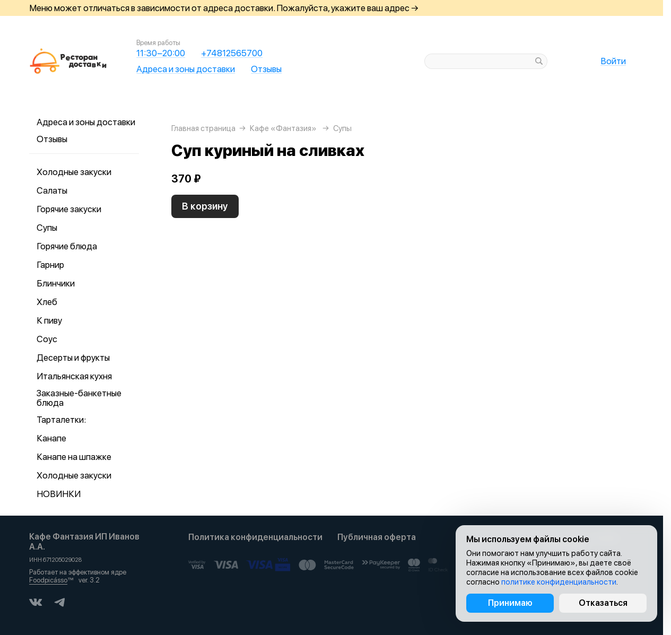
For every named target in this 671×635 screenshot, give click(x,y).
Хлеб (47, 302)
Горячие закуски (69, 209)
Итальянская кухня (74, 376)
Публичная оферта (376, 537)
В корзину (205, 206)
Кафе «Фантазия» (283, 128)
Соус (47, 339)
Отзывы (266, 69)
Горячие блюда (67, 246)
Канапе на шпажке (74, 456)
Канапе (51, 438)
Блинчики (56, 283)
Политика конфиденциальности (255, 537)
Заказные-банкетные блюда (79, 398)
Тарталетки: (61, 419)
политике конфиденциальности (558, 582)
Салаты (52, 190)
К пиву (49, 320)
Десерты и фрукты (73, 357)
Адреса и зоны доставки (185, 69)
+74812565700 (232, 53)
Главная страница (203, 128)
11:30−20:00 (160, 53)
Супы (47, 227)
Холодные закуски (74, 172)
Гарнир (50, 264)
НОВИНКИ (59, 494)
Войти (613, 61)
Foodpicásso (48, 580)
